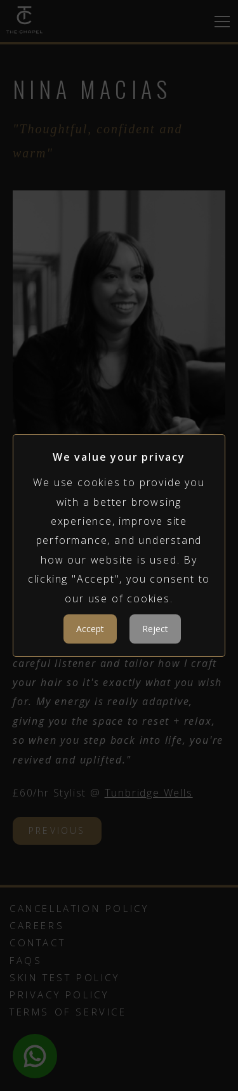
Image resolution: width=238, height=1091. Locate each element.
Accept (90, 629)
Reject (155, 629)
